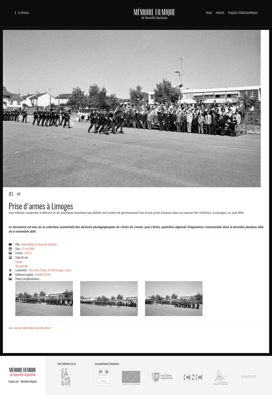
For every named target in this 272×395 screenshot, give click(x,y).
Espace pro (13, 381)
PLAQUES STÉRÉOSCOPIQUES (243, 13)
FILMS (209, 13)
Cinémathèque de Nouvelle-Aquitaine (39, 244)
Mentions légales (29, 381)
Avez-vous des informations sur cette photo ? (30, 328)
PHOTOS (220, 13)
